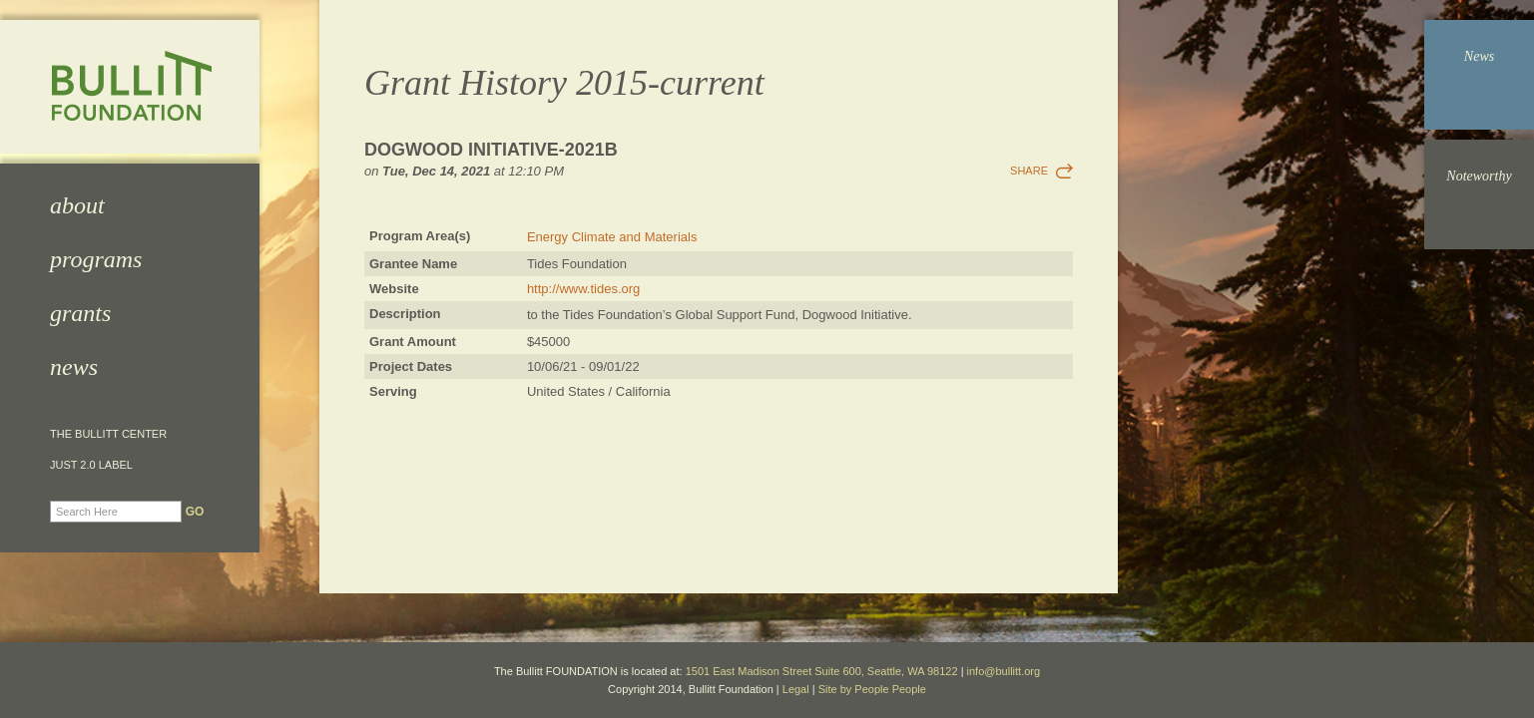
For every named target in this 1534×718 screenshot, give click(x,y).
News (74, 367)
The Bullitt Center (108, 434)
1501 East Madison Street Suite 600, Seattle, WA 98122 (822, 671)
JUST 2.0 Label (91, 465)
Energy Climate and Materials (612, 236)
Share (1029, 171)
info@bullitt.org (1004, 671)
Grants (80, 313)
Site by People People (872, 689)
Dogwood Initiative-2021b (491, 150)
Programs (96, 259)
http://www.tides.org (583, 288)
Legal (795, 689)
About (77, 205)
